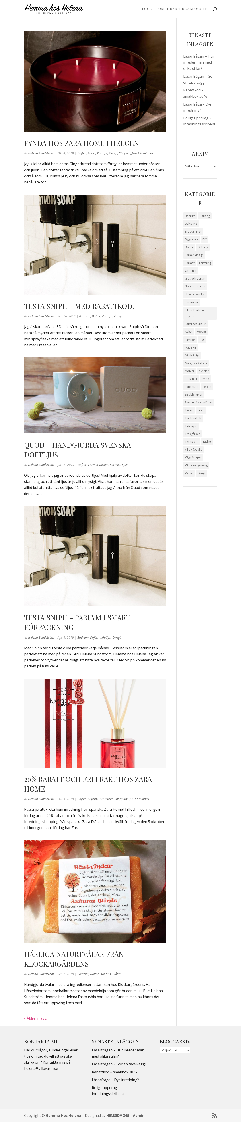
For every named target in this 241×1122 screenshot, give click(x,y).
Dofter (81, 153)
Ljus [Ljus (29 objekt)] (202, 340)
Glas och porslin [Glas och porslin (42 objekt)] (195, 278)
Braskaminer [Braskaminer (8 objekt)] (193, 231)
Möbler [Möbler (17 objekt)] (189, 371)
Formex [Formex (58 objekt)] (190, 263)
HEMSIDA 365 (117, 1115)
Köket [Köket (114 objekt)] (188, 332)
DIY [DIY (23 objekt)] (204, 239)
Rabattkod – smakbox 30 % (114, 1072)
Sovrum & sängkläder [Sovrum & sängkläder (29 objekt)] (198, 402)
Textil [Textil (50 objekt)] (201, 410)
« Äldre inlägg (35, 1018)
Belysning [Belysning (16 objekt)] (191, 224)
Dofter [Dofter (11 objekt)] (189, 247)
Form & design (98, 465)
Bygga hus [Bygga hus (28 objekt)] (191, 239)
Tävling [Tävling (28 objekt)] (207, 442)
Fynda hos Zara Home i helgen (81, 143)
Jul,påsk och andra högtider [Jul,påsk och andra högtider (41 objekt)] (196, 313)
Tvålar (116, 974)
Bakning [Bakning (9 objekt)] (205, 216)
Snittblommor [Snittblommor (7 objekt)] (193, 395)
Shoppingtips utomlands (136, 153)
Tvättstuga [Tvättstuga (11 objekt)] (191, 442)
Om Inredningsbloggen (183, 9)
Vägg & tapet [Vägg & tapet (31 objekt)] (193, 457)
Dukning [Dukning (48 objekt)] (203, 247)
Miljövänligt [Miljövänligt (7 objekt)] (192, 355)
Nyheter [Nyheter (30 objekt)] (204, 371)
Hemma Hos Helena (63, 1115)
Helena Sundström (41, 153)
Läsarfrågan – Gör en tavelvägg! (119, 1064)
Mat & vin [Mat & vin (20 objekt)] (191, 347)
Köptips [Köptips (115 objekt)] (201, 332)
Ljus (125, 465)
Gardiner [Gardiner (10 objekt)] (190, 271)
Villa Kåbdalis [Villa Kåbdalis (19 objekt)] (193, 449)
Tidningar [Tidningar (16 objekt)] (191, 426)
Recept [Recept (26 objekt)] (207, 387)
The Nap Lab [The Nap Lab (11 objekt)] (193, 418)
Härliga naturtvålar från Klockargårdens (74, 958)
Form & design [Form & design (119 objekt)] (194, 255)
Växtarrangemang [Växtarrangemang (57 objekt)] (196, 465)
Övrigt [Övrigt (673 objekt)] (201, 473)
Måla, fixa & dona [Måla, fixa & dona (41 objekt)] (196, 363)
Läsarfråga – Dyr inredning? (115, 1079)
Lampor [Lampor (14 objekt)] (190, 340)
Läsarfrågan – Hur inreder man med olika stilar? (198, 62)
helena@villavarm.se (41, 1068)
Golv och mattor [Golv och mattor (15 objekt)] (195, 286)
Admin (138, 1115)
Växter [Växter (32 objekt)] (189, 473)
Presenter (106, 799)
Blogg (146, 9)
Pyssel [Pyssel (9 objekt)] (206, 379)
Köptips (102, 153)
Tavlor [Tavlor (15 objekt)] (189, 410)
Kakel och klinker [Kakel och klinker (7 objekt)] (195, 324)
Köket (91, 153)
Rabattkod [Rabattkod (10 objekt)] (191, 387)
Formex (115, 465)
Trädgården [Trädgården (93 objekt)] (192, 434)
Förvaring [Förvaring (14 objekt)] (205, 263)
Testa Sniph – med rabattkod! (79, 306)
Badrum (84, 316)
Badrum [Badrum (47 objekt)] (190, 216)
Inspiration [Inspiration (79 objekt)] (192, 302)
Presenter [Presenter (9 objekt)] (191, 379)
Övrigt (113, 153)
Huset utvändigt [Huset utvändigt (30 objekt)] (195, 294)
